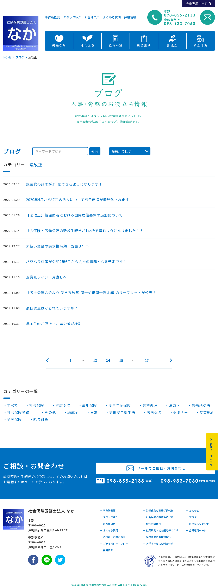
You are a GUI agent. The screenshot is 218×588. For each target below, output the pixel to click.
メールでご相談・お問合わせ (161, 468)
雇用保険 (89, 405)
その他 (50, 412)
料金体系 (201, 45)
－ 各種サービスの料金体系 (158, 543)
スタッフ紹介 (72, 17)
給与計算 (116, 45)
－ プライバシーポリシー (114, 543)
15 (121, 360)
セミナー (180, 412)
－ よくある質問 (109, 530)
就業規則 (144, 45)
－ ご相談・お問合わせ (112, 537)
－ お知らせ (192, 510)
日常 (94, 412)
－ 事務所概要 (108, 510)
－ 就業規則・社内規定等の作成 (160, 530)
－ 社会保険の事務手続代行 (158, 517)
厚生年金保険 (119, 405)
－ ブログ (191, 517)
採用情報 (130, 17)
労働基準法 (201, 405)
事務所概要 (52, 17)
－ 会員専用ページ (196, 530)
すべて (12, 405)
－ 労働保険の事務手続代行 (158, 510)
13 (95, 360)
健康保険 (63, 405)
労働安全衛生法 (122, 412)
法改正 (35, 165)
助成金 (172, 45)
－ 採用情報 (106, 550)
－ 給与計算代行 (152, 523)
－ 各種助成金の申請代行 (157, 537)
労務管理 (149, 405)
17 (147, 360)
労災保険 (14, 419)
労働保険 (59, 45)
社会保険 (87, 45)
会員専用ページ (197, 3)
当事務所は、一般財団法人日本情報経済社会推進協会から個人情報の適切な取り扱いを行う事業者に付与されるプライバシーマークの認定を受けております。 (186, 561)
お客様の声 (92, 17)
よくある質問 (112, 17)
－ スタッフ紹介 (109, 517)
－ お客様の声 (108, 523)
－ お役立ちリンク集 (197, 523)
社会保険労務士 (20, 412)
